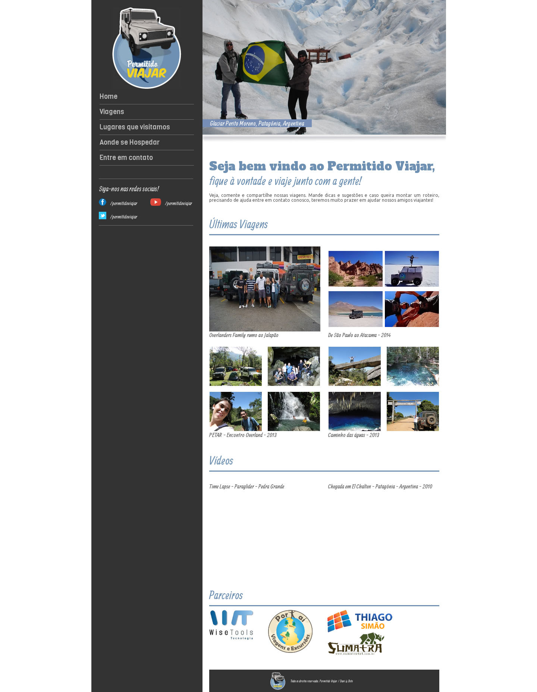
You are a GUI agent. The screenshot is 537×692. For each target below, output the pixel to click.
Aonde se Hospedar (130, 142)
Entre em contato (126, 157)
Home (108, 96)
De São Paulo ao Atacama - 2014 (359, 334)
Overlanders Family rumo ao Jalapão (244, 334)
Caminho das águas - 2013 (353, 434)
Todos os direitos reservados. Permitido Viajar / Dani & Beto (322, 681)
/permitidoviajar (123, 203)
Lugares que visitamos (135, 127)
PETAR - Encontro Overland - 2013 (243, 434)
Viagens (112, 111)
